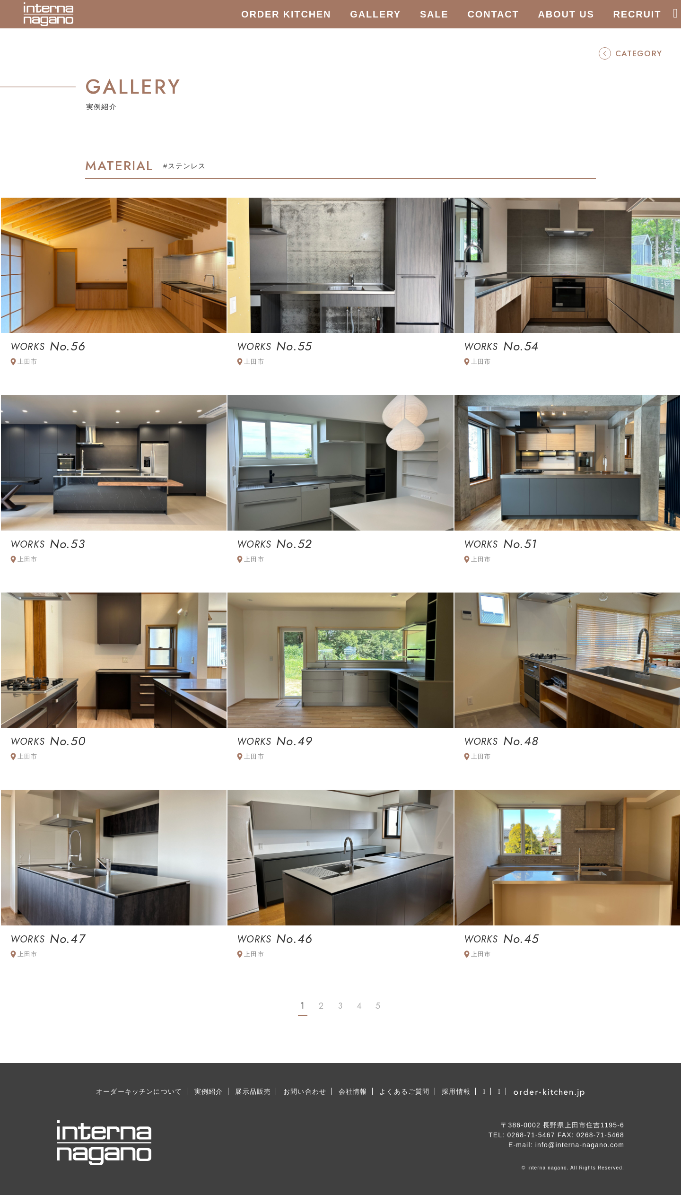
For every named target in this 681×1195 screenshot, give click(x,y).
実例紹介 (208, 1091)
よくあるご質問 (404, 1091)
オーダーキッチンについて (139, 1091)
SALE (434, 14)
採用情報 (456, 1091)
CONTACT (493, 14)
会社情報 (353, 1091)
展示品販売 (253, 1091)
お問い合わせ (304, 1091)
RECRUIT (637, 14)
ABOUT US (566, 14)
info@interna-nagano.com (579, 1145)
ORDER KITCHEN (286, 14)
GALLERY (375, 14)
